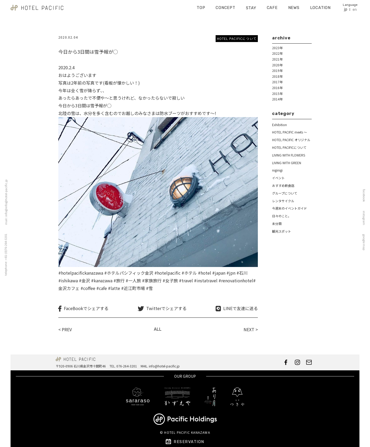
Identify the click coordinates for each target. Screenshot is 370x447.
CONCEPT (225, 5)
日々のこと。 (281, 216)
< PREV (65, 329)
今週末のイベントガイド (289, 208)
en (355, 8)
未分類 (277, 223)
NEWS (294, 5)
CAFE (272, 5)
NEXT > (251, 329)
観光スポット (281, 231)
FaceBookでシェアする (86, 308)
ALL (158, 329)
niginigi (277, 170)
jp (345, 7)
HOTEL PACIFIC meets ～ (289, 132)
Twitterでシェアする (166, 308)
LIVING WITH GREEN (286, 162)
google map (365, 242)
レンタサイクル (283, 201)
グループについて (284, 193)
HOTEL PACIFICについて (237, 38)
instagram (365, 218)
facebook (365, 195)
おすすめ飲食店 (283, 185)
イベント (278, 178)
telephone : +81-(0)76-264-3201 (4, 254)
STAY (251, 6)
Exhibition (279, 124)
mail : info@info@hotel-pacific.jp (4, 202)
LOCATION (320, 5)
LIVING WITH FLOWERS (288, 155)
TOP (201, 5)
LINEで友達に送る (240, 308)
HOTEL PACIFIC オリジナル (291, 139)
